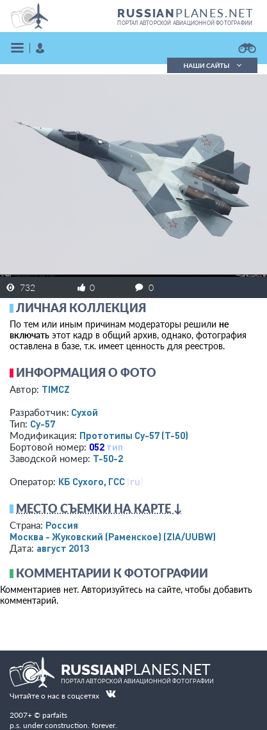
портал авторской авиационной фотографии (184, 23)
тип (114, 446)
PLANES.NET (185, 13)
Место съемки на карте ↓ (99, 508)
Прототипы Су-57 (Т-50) (133, 435)
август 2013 (62, 548)
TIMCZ (56, 389)
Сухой (84, 412)
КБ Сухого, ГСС (91, 481)
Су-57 (42, 423)
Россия (61, 525)
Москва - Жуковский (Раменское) (113, 536)
